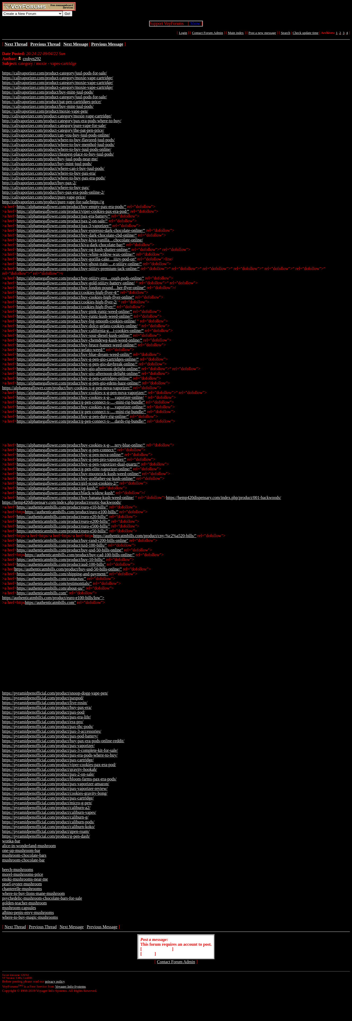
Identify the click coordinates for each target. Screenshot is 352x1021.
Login (183, 33)
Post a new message (262, 33)
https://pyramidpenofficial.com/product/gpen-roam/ (46, 831)
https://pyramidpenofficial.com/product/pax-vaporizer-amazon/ (55, 783)
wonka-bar (11, 841)
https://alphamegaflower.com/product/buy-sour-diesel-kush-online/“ (74, 335)
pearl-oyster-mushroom (22, 884)
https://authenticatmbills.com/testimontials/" (54, 583)
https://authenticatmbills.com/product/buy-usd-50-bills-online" (70, 550)
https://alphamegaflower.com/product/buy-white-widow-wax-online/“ (76, 254)
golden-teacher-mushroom (24, 903)
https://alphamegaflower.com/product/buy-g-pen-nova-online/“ (70, 454)
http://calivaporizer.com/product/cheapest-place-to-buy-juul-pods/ (58, 154)
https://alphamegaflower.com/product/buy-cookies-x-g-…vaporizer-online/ (80, 397)
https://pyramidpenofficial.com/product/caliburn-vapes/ (49, 812)
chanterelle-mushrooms (22, 888)
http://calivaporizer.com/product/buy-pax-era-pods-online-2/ (53, 192)
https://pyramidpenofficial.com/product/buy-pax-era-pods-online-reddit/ (63, 741)
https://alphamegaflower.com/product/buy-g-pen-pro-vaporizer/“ (71, 459)
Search (285, 33)
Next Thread (15, 927)
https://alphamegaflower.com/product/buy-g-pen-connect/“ (66, 450)
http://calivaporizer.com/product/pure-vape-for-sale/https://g (53, 202)
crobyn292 (32, 58)
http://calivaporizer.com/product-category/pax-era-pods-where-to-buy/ (61, 120)
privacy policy (55, 981)
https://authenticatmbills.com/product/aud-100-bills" (61, 564)
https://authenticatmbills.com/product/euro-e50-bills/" (62, 531)
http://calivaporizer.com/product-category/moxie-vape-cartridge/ (57, 116)
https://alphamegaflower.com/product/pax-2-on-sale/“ (62, 221)
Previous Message (102, 927)
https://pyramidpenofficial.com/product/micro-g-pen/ (47, 803)
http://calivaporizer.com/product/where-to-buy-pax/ (45, 187)
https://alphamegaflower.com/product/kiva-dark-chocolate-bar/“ (71, 244)
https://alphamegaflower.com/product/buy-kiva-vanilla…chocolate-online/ (80, 240)
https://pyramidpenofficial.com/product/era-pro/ (42, 721)
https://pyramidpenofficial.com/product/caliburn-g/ (45, 817)
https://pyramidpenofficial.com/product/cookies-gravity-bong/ (54, 793)
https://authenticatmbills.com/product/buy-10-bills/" (61, 559)
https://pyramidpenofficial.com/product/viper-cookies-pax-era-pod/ (59, 764)
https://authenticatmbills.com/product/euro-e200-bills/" (63, 521)
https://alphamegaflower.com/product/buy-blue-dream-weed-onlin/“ (74, 354)
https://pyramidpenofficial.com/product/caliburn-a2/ (46, 807)
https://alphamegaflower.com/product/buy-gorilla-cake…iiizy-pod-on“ (76, 259)
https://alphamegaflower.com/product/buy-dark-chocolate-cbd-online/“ (77, 235)
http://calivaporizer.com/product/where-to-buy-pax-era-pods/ (53, 178)
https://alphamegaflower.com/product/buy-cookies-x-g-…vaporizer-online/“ (81, 407)
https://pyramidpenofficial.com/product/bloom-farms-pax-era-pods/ (59, 779)
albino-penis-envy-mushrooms (28, 912)
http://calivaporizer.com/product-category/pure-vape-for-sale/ (54, 125)
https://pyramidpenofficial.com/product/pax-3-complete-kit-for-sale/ (60, 750)
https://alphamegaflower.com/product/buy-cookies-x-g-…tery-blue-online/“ (81, 445)
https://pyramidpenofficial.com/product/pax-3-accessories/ (51, 731)
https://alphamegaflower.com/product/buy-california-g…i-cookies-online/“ (80, 330)
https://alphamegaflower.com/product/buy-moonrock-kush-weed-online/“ (79, 473)
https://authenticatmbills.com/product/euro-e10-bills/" (62, 507)
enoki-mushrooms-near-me (25, 879)
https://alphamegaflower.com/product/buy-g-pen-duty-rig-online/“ (73, 416)
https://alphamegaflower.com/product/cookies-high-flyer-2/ (67, 302)
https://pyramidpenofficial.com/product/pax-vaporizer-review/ (55, 788)
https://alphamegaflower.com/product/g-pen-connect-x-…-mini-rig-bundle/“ (81, 411)
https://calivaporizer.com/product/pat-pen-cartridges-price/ (51, 101)
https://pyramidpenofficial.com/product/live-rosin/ (44, 702)
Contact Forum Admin (207, 33)
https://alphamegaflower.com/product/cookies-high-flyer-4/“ (68, 292)
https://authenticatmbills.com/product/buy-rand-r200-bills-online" (72, 540)
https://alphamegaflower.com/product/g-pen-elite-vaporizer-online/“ (74, 469)
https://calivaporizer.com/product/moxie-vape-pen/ (45, 111)
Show (195, 23)
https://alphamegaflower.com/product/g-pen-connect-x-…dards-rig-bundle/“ (81, 421)
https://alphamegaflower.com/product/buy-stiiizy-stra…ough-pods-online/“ (80, 278)
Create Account (157, 949)
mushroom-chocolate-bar (23, 860)
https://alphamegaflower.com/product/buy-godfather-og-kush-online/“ (76, 478)
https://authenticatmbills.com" (42, 593)
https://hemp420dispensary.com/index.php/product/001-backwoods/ (223, 497)
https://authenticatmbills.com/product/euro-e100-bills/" (71, 512)
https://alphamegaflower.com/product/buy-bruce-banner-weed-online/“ (77, 345)
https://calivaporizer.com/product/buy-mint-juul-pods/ (47, 92)
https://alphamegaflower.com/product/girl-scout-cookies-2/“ (67, 483)
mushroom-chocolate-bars (24, 855)
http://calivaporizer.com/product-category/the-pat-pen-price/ (53, 130)
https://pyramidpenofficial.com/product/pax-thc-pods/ (47, 726)
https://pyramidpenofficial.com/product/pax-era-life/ (46, 717)
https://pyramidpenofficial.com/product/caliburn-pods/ (48, 822)
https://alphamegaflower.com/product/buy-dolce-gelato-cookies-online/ (77, 326)
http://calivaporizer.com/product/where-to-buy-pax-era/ (49, 173)
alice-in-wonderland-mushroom (29, 845)
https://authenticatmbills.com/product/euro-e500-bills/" (63, 526)
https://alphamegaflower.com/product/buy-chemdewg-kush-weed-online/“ (79, 340)
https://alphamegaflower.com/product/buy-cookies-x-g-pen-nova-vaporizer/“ (67, 388)
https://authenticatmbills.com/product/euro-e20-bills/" (62, 516)
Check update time (305, 33)
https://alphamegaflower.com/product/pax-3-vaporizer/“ (64, 225)
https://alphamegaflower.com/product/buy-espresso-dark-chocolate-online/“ (81, 230)
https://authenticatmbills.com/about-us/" (51, 588)
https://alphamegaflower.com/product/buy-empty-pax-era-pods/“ (71, 206)
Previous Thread (43, 927)
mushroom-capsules (19, 907)
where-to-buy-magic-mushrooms (30, 917)
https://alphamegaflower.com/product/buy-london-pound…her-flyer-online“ (81, 287)
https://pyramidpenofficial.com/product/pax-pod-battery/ (50, 736)
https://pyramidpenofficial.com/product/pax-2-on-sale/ (48, 774)
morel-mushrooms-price (22, 874)
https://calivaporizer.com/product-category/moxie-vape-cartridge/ (57, 78)
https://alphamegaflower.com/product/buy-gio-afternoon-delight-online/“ (78, 368)
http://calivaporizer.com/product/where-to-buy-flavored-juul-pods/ (58, 140)
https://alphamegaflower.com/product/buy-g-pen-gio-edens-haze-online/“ (79, 383)
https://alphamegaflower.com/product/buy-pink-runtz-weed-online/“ (74, 311)
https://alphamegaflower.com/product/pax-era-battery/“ (63, 216)
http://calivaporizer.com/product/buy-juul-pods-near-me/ (50, 159)
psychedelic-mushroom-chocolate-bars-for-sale (42, 898)
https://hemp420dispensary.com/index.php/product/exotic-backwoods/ (61, 502)
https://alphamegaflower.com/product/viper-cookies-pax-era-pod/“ (73, 211)
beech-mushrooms (17, 869)
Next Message (72, 927)
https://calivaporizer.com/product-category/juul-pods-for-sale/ (54, 73)
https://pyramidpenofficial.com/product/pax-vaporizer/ (48, 745)
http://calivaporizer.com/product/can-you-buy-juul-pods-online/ (56, 135)
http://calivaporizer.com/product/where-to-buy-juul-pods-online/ (56, 149)
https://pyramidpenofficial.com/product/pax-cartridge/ (48, 760)
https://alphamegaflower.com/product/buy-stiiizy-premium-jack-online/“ (78, 268)
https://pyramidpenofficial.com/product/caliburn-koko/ (48, 826)
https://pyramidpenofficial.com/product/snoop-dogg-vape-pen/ (55, 693)
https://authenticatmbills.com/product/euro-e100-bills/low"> (53, 597)
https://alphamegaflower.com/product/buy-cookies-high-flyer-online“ (75, 297)
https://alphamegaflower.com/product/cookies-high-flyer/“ (66, 306)
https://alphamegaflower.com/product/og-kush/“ (57, 488)
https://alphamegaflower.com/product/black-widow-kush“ (66, 492)
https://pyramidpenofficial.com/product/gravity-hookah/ (49, 769)
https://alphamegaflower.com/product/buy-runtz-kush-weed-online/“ (75, 316)
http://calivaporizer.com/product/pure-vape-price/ (44, 197)
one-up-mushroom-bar (21, 850)
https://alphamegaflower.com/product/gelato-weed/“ (61, 349)
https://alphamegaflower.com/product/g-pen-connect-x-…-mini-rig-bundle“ (81, 402)
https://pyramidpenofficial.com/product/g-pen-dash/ (46, 836)
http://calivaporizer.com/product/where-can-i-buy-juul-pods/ (53, 168)
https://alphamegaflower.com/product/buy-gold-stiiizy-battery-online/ (76, 283)
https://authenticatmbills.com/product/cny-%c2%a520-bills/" (144, 535)
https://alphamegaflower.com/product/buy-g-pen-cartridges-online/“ (74, 378)
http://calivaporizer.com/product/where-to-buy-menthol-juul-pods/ (58, 144)
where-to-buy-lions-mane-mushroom (33, 893)
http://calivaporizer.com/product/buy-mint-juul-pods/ (47, 163)
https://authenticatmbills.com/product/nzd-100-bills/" (62, 545)
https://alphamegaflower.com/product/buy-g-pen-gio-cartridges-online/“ (78, 359)
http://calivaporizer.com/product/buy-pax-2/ (39, 182)
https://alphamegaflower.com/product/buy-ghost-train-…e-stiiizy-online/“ (79, 264)
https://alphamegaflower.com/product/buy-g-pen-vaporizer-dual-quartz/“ (78, 464)
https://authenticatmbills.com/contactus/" (51, 578)
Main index (236, 33)
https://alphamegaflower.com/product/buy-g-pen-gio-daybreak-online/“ (77, 364)
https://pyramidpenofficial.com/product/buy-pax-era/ (47, 707)
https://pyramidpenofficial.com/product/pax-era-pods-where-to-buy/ (60, 755)
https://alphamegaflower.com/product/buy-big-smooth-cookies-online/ (76, 321)
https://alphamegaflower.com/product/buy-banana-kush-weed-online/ (75, 497)
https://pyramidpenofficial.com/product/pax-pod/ (43, 712)
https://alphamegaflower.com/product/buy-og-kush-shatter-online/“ (73, 249)
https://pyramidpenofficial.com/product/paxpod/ (43, 698)
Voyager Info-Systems (70, 986)
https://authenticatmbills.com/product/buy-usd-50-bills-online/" (68, 569)
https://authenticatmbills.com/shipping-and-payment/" (62, 574)
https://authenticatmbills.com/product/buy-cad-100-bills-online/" (80, 555)
